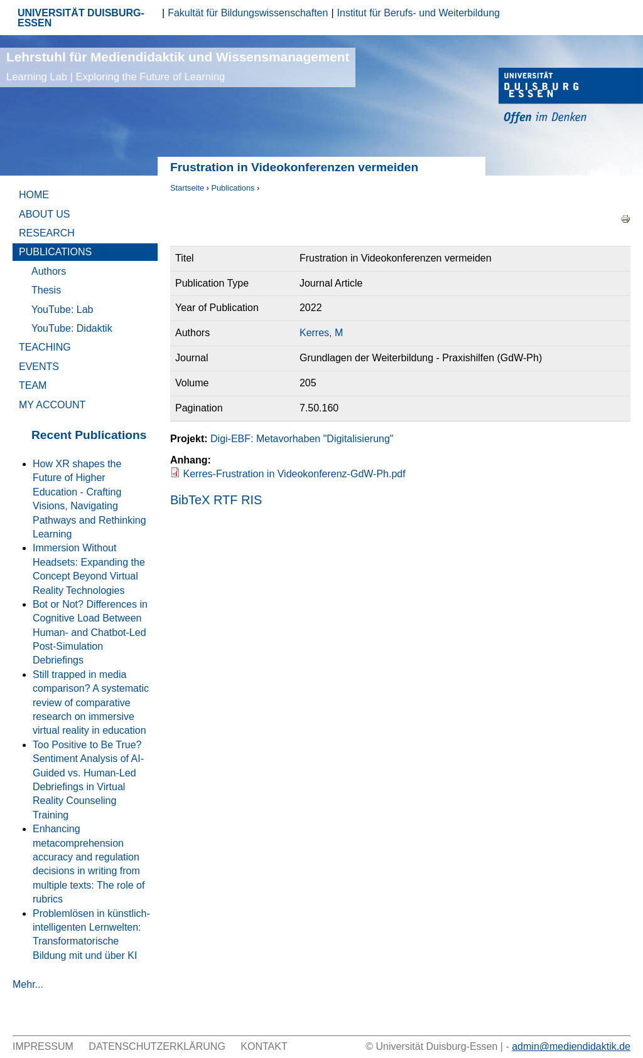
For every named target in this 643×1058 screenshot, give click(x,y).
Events (39, 366)
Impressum (43, 1046)
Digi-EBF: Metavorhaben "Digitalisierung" (301, 438)
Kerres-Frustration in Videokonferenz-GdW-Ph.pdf (294, 473)
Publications (232, 188)
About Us (44, 214)
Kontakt (263, 1046)
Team (32, 385)
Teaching (45, 347)
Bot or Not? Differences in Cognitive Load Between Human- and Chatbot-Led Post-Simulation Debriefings (90, 632)
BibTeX (190, 500)
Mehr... (28, 984)
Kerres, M (321, 332)
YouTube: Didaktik (71, 328)
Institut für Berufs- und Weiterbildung (418, 13)
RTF (225, 500)
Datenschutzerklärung (157, 1046)
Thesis (46, 290)
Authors (48, 271)
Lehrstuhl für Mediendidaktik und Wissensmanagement (177, 66)
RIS (251, 500)
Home (34, 194)
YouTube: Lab (62, 309)
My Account (52, 404)
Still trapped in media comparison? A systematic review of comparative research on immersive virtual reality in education (91, 702)
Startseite (187, 188)
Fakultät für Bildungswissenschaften (248, 13)
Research (47, 233)
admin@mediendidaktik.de (571, 1046)
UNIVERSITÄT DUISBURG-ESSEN (81, 18)
